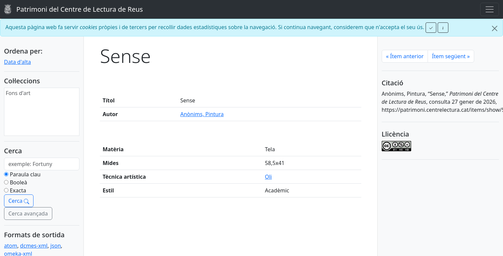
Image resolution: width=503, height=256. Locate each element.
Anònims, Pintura (202, 114)
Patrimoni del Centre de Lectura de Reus (73, 9)
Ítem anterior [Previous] (405, 56)
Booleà (18, 182)
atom (10, 245)
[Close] (495, 28)
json (55, 245)
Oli (268, 176)
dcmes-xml (34, 245)
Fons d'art (18, 93)
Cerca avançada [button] (28, 213)
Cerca (18, 200)
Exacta (18, 190)
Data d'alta (17, 62)
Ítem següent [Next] (451, 56)
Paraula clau (25, 174)
